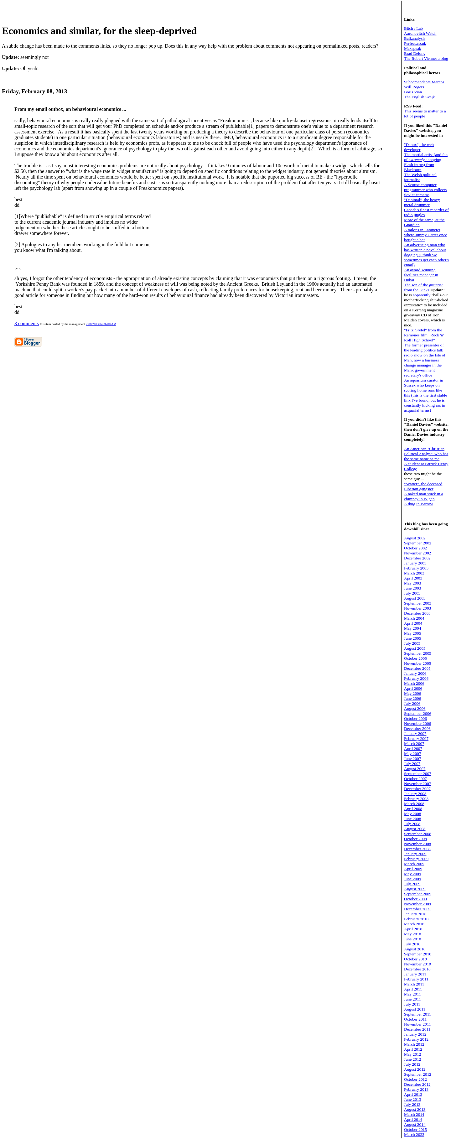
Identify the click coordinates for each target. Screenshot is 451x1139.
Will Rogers (414, 87)
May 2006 (412, 693)
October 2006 (415, 718)
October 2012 (415, 1079)
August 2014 (415, 1124)
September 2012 (417, 1074)
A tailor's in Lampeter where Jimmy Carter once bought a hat (425, 234)
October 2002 (415, 548)
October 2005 (415, 658)
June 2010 (412, 939)
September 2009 (417, 894)
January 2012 (415, 1034)
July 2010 (412, 944)
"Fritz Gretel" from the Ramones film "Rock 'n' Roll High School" (424, 335)
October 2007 (415, 778)
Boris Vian (413, 92)
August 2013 (415, 1109)
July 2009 (412, 884)
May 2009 (412, 873)
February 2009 (416, 858)
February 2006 (416, 678)
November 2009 (417, 904)
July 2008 (412, 823)
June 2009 (412, 878)
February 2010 (416, 919)
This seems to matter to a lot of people (425, 113)
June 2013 (412, 1099)
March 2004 (414, 618)
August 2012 (415, 1069)
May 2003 (412, 583)
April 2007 (413, 748)
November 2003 (417, 608)
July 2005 (412, 643)
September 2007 (417, 773)
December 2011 (417, 1029)
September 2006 (417, 713)
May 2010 (412, 934)
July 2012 (412, 1064)
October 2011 (415, 1019)
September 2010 (417, 954)
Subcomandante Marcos (424, 82)
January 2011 (415, 974)
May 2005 (412, 633)
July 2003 (412, 593)
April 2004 (413, 623)
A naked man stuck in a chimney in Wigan (423, 496)
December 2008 (417, 848)
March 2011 (414, 984)
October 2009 (415, 899)
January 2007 (415, 733)
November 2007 (417, 783)
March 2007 (414, 743)
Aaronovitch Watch (420, 33)
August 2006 (415, 708)
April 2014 (413, 1119)
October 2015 (415, 1129)
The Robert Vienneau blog (426, 58)
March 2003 (414, 573)
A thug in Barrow (418, 504)
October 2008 (415, 838)
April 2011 (413, 989)
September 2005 (417, 653)
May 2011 (412, 994)
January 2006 (415, 673)
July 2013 (412, 1104)
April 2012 (413, 1049)
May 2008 (412, 813)
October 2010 (415, 959)
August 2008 (415, 828)
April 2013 (413, 1094)
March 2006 (414, 683)
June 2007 (412, 758)
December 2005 (417, 668)
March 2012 (414, 1044)
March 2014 (414, 1114)
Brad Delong (414, 53)
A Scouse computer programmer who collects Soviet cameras (425, 189)
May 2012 (412, 1054)
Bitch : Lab (413, 28)
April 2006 (413, 688)
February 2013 (416, 1089)
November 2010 (417, 964)
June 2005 (412, 638)
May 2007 (412, 753)
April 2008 (413, 808)
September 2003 (417, 603)
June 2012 (412, 1059)
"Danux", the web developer (419, 147)
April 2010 (413, 929)
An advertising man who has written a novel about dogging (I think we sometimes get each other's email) (426, 254)
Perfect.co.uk (415, 43)
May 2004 (412, 628)
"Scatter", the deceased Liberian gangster (423, 486)
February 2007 (416, 738)
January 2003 (415, 563)
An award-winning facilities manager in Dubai (421, 275)
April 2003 (413, 578)
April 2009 (413, 868)
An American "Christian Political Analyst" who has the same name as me (426, 453)
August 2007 (415, 768)
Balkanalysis (414, 38)
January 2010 (415, 914)
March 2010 (414, 924)
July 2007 (412, 763)
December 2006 (417, 728)
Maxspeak (412, 48)
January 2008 (415, 793)
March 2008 (414, 803)
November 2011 (417, 1024)
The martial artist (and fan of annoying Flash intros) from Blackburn (426, 162)
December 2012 (417, 1084)
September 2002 (417, 543)
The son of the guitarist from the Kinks (423, 287)
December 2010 (417, 969)
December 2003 (417, 613)
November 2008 (417, 843)
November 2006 (417, 723)
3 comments (26, 323)
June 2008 (412, 818)
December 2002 (417, 558)
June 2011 (412, 999)
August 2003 (415, 598)
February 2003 (416, 568)
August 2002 (415, 538)
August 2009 (415, 889)
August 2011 (414, 1009)
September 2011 (417, 1014)
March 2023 (414, 1134)
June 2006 (412, 698)
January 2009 (415, 853)
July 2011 (412, 1004)
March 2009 (414, 863)
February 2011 (416, 979)
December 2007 (417, 788)
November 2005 (417, 663)
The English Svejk (419, 97)
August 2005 (415, 648)
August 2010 (415, 949)
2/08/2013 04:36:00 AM (101, 324)
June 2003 (412, 588)
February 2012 (416, 1039)
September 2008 (417, 833)
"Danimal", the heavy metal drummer (422, 202)
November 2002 (417, 553)
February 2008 (416, 798)
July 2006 (412, 703)
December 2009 (417, 909)
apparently (421, 295)
